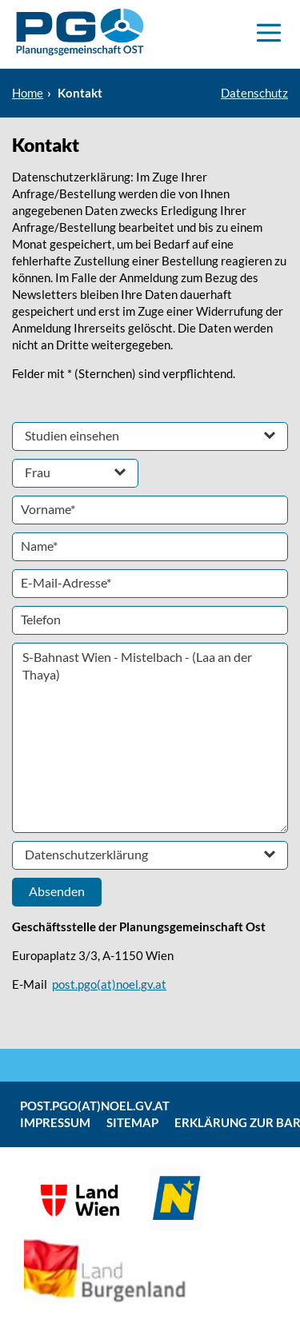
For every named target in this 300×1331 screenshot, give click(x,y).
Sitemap (132, 1122)
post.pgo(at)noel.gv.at (109, 984)
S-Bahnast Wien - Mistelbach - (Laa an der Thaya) (150, 738)
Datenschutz (254, 93)
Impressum (55, 1122)
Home (27, 93)
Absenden (57, 891)
